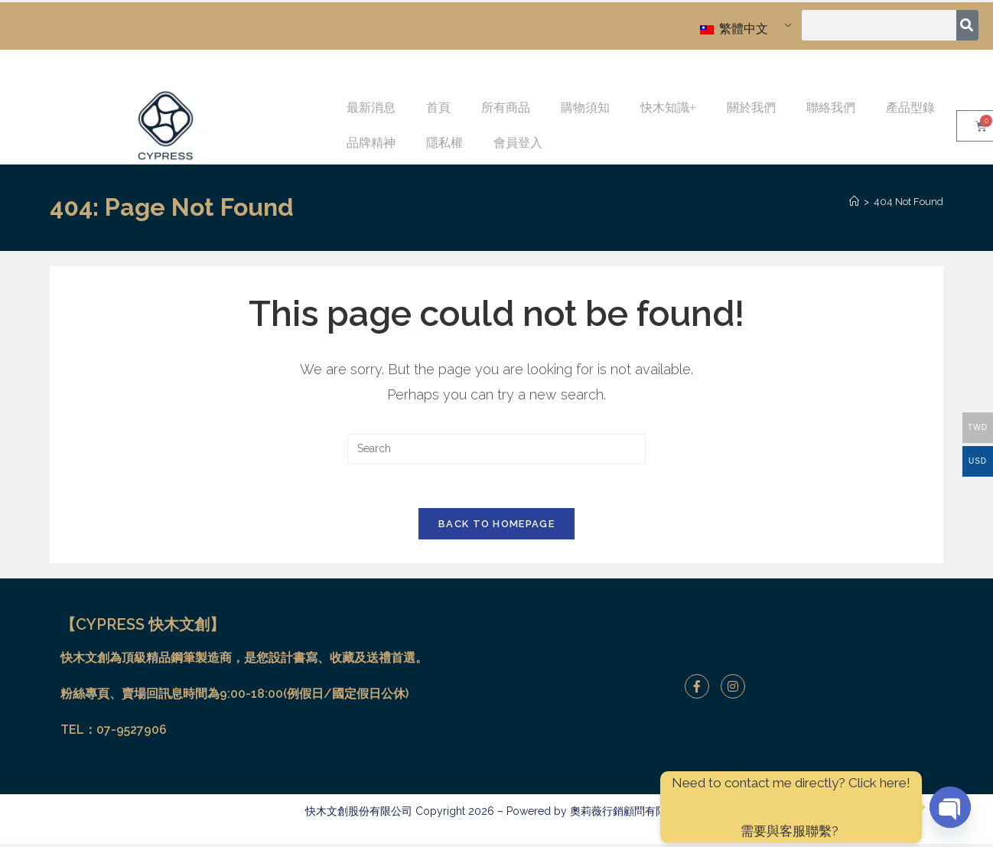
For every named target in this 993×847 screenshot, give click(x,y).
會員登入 (517, 142)
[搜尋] (967, 25)
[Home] (854, 201)
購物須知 (585, 107)
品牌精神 (371, 142)
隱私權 (444, 142)
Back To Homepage (496, 527)
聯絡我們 (830, 107)
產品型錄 (910, 107)
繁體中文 (734, 28)
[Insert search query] (496, 449)
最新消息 (371, 107)
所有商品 (505, 107)
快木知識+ (668, 107)
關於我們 (751, 107)
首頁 (438, 107)
